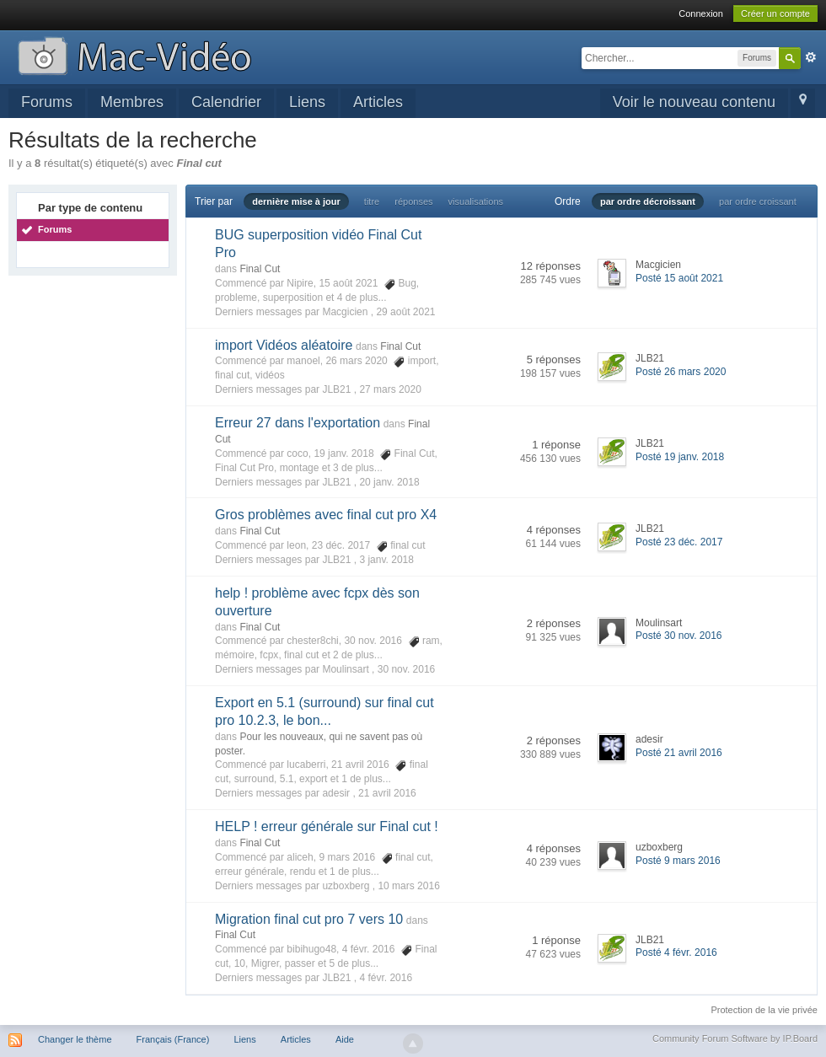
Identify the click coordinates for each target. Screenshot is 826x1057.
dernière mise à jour (296, 201)
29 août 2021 (405, 312)
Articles (378, 102)
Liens (307, 102)
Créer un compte (775, 13)
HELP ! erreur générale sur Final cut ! (326, 826)
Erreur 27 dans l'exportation (297, 423)
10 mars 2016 (408, 886)
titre (371, 201)
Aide (344, 1039)
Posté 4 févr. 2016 (676, 952)
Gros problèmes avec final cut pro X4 (326, 514)
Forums (46, 102)
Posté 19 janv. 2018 (680, 457)
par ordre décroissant (647, 201)
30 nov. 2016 (407, 669)
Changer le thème (74, 1039)
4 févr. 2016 (385, 978)
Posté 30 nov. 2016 (679, 635)
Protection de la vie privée (764, 1010)
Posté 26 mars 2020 (681, 372)
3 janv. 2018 (386, 560)
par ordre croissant (757, 201)
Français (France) (173, 1039)
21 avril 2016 (387, 793)
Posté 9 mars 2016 (678, 861)
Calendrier (226, 102)
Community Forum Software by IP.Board (735, 1038)
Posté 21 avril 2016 (679, 753)
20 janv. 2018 (389, 482)
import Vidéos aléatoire (283, 345)
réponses (413, 201)
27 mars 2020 (390, 389)
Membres (132, 102)
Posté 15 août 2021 (679, 278)
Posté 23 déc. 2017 (679, 542)
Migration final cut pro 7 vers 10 (309, 919)
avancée (811, 57)
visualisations (475, 201)
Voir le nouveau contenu (694, 102)
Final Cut (259, 269)
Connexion (700, 13)
